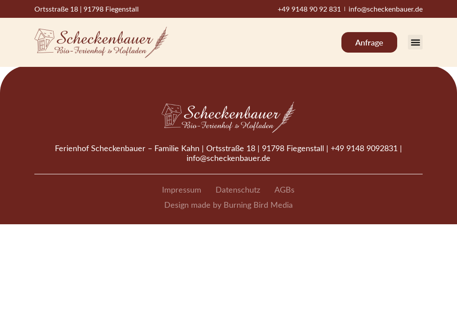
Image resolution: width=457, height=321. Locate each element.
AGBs (284, 189)
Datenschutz (238, 189)
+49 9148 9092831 (364, 148)
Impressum (181, 189)
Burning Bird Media (258, 204)
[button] (415, 42)
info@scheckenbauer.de (228, 157)
